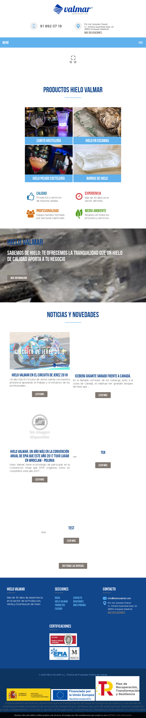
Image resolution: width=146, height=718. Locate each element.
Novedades (78, 601)
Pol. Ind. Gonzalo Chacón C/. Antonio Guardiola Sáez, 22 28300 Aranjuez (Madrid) (122, 606)
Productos (60, 605)
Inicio (57, 597)
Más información (19, 278)
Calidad (58, 608)
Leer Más (39, 394)
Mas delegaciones (93, 32)
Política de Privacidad (77, 675)
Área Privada (79, 605)
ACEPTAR (111, 715)
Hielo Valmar (61, 601)
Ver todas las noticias (73, 565)
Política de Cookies (98, 675)
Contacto (77, 597)
